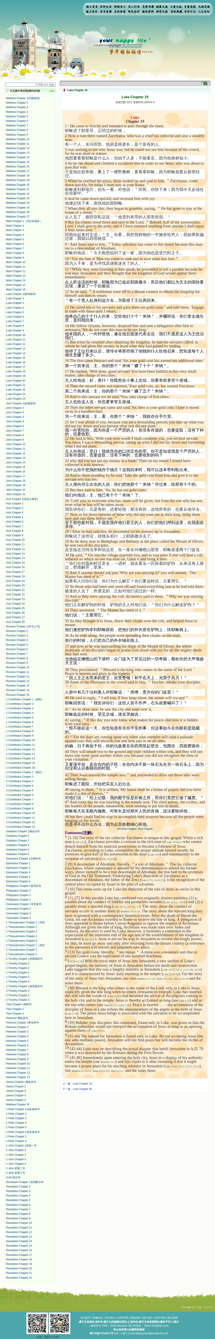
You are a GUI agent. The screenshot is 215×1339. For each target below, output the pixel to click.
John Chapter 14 (15, 462)
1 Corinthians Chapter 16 (20, 767)
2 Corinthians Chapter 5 (20, 790)
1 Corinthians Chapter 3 (20, 708)
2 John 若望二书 (15, 1168)
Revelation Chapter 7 (18, 1209)
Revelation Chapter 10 (19, 1222)
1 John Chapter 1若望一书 (21, 1145)
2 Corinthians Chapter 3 (20, 781)
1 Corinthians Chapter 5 (20, 717)
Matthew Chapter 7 (17, 125)
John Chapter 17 (15, 476)
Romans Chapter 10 (17, 667)
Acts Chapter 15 (15, 562)
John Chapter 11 (15, 448)
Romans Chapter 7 (17, 653)
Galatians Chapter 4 (17, 845)
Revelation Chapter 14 (19, 1241)
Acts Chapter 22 (15, 594)
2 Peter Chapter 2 (16, 1136)
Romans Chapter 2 (17, 631)
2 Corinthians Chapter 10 (20, 813)
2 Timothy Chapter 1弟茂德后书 (24, 986)
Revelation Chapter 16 (19, 1250)
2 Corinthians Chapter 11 (20, 817)
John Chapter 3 (15, 412)
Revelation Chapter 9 (18, 1218)
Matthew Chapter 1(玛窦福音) (23, 98)
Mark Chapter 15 (15, 284)
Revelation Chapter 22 (19, 1277)
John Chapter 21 (15, 494)
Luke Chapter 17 (15, 366)
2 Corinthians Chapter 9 (20, 808)
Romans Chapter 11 (17, 672)
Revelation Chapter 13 (19, 1236)
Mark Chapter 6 (15, 243)
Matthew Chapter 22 (17, 193)
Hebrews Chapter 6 (17, 1045)
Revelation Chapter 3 (18, 1191)
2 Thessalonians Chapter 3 (21, 954)
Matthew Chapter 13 (17, 152)
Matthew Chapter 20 (17, 184)
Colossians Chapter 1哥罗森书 (23, 904)
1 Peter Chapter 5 (16, 1127)
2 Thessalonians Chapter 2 (21, 949)
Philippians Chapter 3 (18, 895)
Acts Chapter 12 (15, 549)
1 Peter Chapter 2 (16, 1113)
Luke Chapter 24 (15, 398)
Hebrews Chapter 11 (18, 1068)
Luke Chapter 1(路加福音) (21, 294)
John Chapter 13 (15, 458)
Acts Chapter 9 (14, 535)
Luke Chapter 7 (15, 321)
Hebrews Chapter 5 (17, 1040)
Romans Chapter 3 (17, 635)
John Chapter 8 (15, 435)
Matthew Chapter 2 (17, 102)
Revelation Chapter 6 (18, 1204)
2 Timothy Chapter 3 (17, 995)
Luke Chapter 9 (15, 330)
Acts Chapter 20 (15, 585)
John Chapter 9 (15, 439)
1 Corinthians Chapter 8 (20, 731)
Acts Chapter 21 (15, 589)
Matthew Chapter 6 (17, 121)
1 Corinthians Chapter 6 (20, 722)
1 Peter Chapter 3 (16, 1118)
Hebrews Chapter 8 (17, 1054)
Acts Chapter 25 (15, 608)
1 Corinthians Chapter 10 (20, 740)
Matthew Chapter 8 (17, 130)
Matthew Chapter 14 (17, 157)
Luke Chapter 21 (15, 385)
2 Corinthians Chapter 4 (20, 785)
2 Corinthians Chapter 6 (20, 795)
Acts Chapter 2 (14, 503)
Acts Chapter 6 (14, 521)
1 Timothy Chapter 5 (17, 977)
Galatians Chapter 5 (17, 849)
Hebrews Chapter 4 (17, 1036)
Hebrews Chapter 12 (18, 1072)
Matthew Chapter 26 (17, 212)
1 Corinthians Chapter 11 (20, 744)
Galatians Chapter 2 (17, 835)
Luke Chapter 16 (15, 362)
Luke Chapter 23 (15, 394)
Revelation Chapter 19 (19, 1263)
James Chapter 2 (16, 1086)
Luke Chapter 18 (15, 371)
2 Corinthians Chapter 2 (20, 776)
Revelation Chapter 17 (19, 1254)
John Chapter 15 (15, 467)
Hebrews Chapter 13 (18, 1077)
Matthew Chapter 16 (17, 166)
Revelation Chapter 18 (19, 1259)
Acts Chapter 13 (15, 553)
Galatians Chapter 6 (17, 854)
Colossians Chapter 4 (18, 917)
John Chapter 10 (15, 444)
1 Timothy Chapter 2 (17, 963)
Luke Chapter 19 (15, 375)
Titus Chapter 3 (15, 1013)
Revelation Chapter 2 (18, 1186)
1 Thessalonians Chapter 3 (21, 931)
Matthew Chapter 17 (17, 171)
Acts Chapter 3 (14, 508)
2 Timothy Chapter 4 (17, 999)
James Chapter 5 (16, 1100)
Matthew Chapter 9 (17, 134)
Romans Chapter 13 (17, 681)
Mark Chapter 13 (15, 275)
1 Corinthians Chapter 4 (20, 712)
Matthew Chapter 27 (17, 216)
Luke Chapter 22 (15, 389)
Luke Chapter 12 (15, 344)
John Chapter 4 (15, 416)
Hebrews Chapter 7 (17, 1049)
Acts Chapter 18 (15, 576)
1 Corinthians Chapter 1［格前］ (25, 699)
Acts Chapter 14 (15, 558)
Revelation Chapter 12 (19, 1232)
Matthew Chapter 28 (17, 1104)
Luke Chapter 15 (15, 357)
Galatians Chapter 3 (17, 840)
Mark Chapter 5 (15, 239)
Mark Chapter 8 (15, 252)
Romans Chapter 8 (17, 658)
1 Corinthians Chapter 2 (20, 703)
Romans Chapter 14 (17, 685)
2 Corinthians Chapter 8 (20, 804)
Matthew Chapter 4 (17, 111)
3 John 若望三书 (15, 1172)
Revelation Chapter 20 (19, 1268)
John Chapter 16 (15, 471)
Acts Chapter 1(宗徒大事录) (22, 499)
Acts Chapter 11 (15, 544)
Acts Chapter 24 (15, 603)
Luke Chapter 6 (15, 316)
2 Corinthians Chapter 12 (20, 822)
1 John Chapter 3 (16, 1154)
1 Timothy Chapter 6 (17, 981)
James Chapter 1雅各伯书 (21, 1081)
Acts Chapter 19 (15, 580)
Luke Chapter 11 (15, 339)
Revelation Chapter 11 (19, 1227)
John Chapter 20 (15, 489)
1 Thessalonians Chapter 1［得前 (25, 922)
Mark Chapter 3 (15, 230)
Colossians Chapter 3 (18, 913)
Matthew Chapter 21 (17, 189)
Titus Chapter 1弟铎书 (19, 1004)
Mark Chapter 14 (15, 280)
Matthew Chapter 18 (17, 175)
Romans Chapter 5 (17, 644)
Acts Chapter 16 (15, 567)
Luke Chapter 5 (15, 312)
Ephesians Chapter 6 (18, 881)
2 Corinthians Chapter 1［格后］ (25, 772)
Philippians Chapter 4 (18, 899)
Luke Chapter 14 (15, 353)
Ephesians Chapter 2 (18, 863)
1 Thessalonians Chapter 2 (21, 926)
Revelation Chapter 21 (19, 1273)
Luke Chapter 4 (15, 307)
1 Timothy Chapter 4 (17, 972)
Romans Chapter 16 (17, 694)
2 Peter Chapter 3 (16, 1141)
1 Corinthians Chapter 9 (20, 735)
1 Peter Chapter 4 (16, 1122)
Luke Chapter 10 (15, 335)
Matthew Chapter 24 (17, 202)
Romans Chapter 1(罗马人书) (23, 626)
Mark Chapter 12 (15, 271)
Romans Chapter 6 (17, 649)
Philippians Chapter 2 (18, 890)
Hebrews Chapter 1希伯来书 (22, 1022)
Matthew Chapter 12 (17, 148)
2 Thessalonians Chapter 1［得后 (25, 945)
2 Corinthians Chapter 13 (20, 826)
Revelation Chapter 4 (18, 1195)
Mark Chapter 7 (15, 248)
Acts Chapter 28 (15, 622)
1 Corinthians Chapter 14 (20, 758)
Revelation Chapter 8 (18, 1213)
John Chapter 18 (15, 480)
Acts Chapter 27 (15, 617)
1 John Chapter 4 (16, 1159)
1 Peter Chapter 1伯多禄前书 (23, 1109)
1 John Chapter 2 (16, 1150)
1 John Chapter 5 (16, 1163)
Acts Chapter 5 (14, 517)
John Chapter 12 (15, 453)
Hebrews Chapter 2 (17, 1027)
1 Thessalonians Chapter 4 (21, 936)
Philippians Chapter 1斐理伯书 (23, 885)
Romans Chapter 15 (17, 690)
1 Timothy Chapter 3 (17, 968)
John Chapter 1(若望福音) (21, 403)
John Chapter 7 (15, 430)
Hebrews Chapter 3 (17, 1031)
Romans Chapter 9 (17, 662)
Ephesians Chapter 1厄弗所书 (23, 858)
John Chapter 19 (15, 485)
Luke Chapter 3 (15, 303)
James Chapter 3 (16, 1090)
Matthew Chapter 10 (17, 139)
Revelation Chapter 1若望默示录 (24, 1182)
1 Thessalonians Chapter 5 (21, 940)
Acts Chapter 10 (15, 539)
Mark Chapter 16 (15, 289)
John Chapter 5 (15, 421)
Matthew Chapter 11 (17, 143)
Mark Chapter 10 (15, 262)
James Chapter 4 (16, 1095)
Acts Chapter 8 (14, 530)
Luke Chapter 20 (15, 380)
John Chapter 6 (15, 426)
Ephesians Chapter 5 (18, 876)
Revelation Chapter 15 (19, 1245)
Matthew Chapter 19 (17, 180)
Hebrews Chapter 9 (17, 1059)
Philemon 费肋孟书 (17, 1018)
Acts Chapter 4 (14, 512)
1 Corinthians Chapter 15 (20, 762)
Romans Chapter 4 (17, 640)
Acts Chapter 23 (15, 599)
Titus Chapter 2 (15, 1009)
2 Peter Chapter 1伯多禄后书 (23, 1132)
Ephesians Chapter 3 (18, 867)
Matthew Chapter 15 (17, 162)
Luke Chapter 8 (15, 325)
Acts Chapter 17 (15, 571)
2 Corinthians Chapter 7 (20, 799)
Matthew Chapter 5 (17, 116)
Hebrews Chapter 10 (18, 1063)
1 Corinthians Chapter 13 (20, 753)
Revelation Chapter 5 (18, 1200)
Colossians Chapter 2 (18, 908)
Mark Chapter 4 (15, 234)
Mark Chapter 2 (15, 225)
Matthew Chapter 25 (17, 207)
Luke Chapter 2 (15, 298)
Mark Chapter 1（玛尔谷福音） (24, 221)
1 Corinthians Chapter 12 (20, 749)
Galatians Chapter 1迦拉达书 (23, 831)
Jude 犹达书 (13, 1177)
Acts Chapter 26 (15, 612)
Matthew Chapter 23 (17, 198)
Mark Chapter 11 (15, 266)
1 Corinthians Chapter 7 (20, 726)
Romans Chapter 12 (17, 676)
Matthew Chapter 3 (17, 107)
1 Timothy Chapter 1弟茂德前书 (24, 958)
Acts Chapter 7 (14, 526)
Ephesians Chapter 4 (18, 872)
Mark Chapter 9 (15, 257)
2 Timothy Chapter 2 (17, 990)
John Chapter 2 (15, 407)
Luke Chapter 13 (15, 348)
